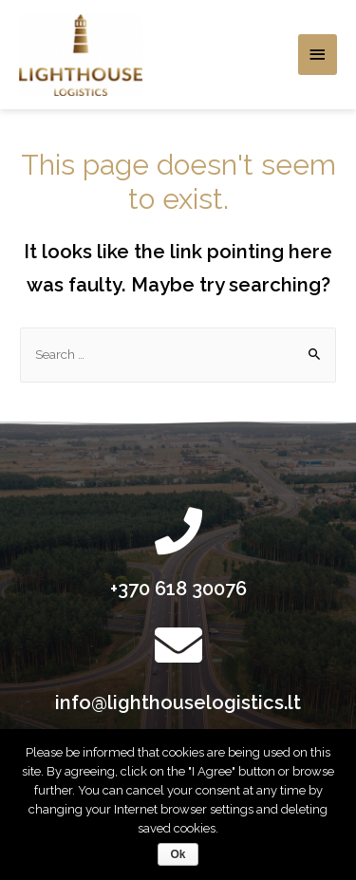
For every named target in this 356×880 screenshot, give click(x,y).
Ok (177, 854)
